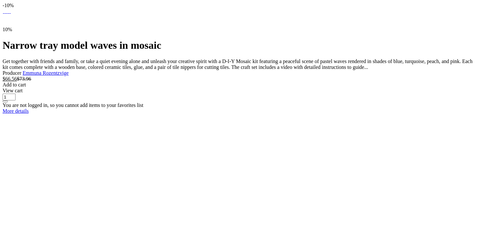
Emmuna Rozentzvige (46, 73)
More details (16, 111)
